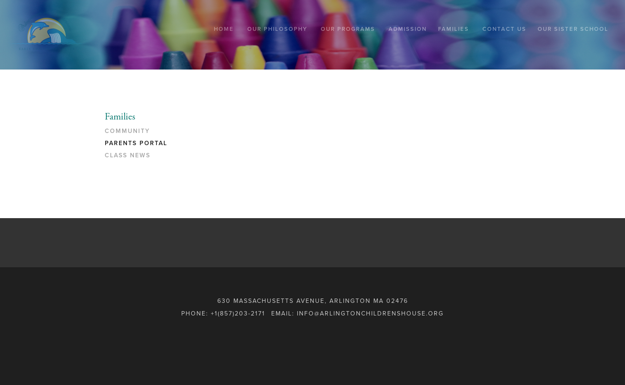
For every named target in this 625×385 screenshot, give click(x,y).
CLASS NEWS (127, 155)
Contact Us (504, 29)
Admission (408, 29)
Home (224, 29)
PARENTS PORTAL (136, 143)
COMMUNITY (127, 131)
